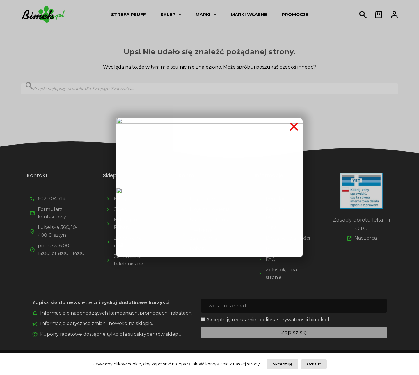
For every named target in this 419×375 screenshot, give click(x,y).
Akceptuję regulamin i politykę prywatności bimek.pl (267, 319)
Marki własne (249, 14)
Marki (207, 14)
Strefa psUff (128, 14)
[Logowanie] (394, 14)
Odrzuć (314, 364)
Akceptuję (282, 364)
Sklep (172, 14)
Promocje (295, 14)
